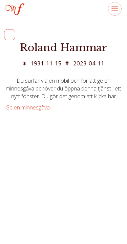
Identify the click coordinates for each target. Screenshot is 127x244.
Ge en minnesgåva (27, 107)
